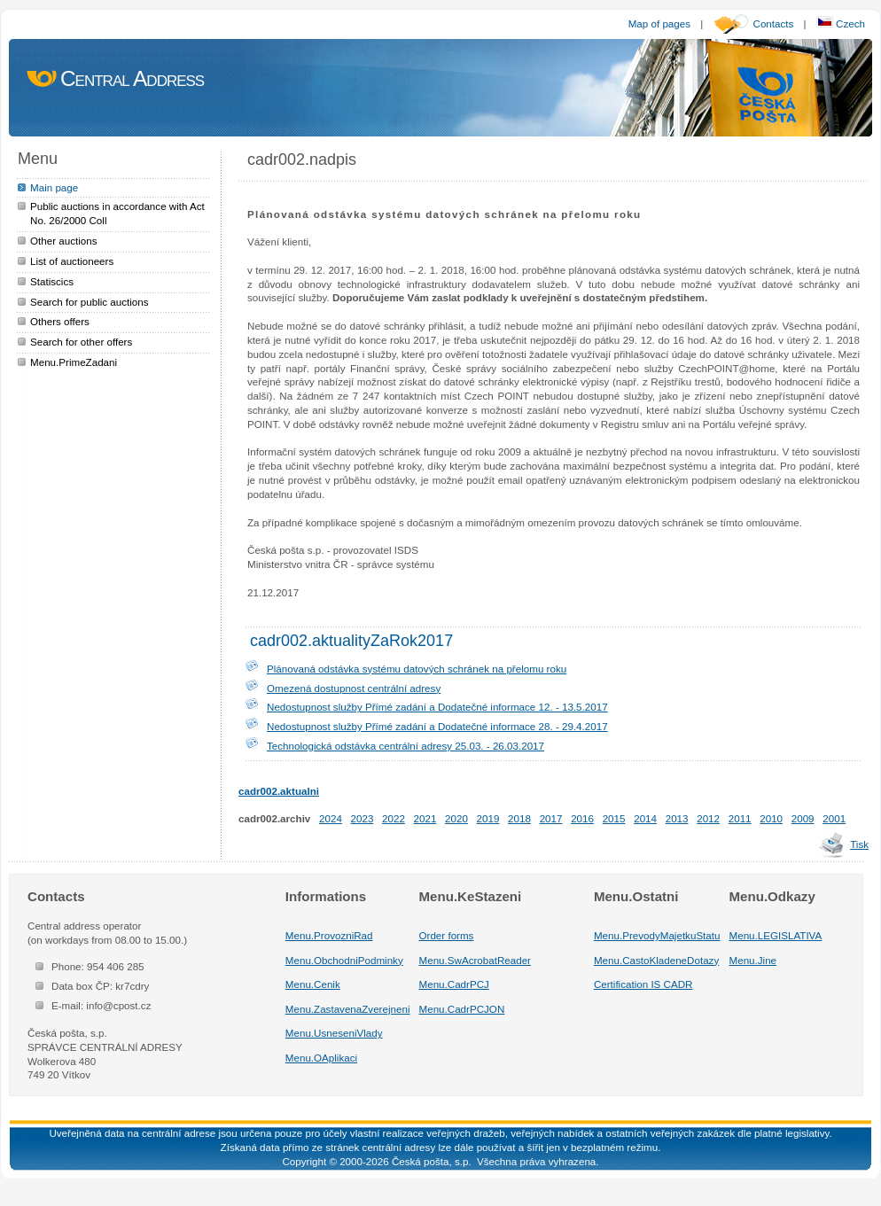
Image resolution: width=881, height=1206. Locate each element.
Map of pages (659, 23)
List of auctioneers (71, 261)
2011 (740, 818)
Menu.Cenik (312, 984)
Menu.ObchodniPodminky (344, 960)
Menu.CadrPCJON (462, 1009)
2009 (803, 818)
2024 (330, 818)
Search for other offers (81, 341)
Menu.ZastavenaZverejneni (347, 1009)
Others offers (60, 321)
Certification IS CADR (643, 984)
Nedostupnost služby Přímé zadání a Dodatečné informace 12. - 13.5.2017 (437, 706)
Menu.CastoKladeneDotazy (656, 960)
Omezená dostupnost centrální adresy (353, 688)
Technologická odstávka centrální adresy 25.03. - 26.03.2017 (405, 745)
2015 (614, 818)
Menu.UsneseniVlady (334, 1033)
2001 (834, 818)
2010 (771, 818)
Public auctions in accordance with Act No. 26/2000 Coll (117, 213)
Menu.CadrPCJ (454, 984)
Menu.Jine (753, 960)
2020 (456, 818)
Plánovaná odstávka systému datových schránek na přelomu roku (416, 668)
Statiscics (52, 281)
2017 (551, 818)
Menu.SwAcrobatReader (475, 960)
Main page (54, 187)
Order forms (446, 935)
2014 (645, 818)
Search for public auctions (89, 301)
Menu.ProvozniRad (329, 935)
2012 (708, 818)
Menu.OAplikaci (321, 1057)
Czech (840, 23)
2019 (488, 818)
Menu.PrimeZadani (73, 362)
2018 (519, 818)
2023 (362, 818)
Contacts (773, 23)
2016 (582, 818)
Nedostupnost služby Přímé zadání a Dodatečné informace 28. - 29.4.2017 (437, 726)
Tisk (859, 844)
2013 (677, 818)
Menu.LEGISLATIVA (776, 935)
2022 (393, 818)
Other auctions (63, 240)
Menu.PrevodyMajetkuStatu (657, 935)
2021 (425, 818)
